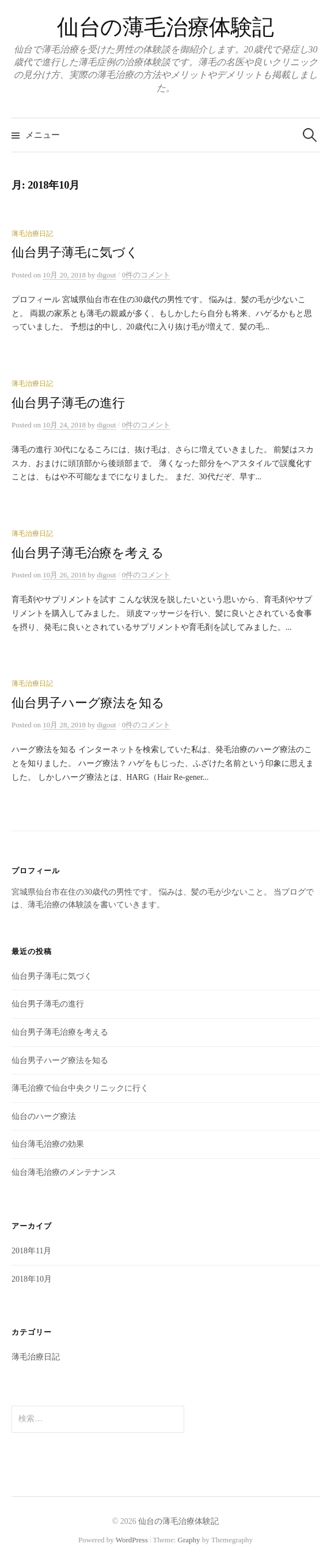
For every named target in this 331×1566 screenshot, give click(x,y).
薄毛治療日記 (32, 234)
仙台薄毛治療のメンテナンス (64, 1172)
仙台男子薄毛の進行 (68, 403)
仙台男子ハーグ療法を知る (88, 703)
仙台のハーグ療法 (44, 1116)
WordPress (132, 1539)
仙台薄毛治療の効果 (48, 1144)
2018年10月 (32, 1279)
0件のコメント (146, 275)
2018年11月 (31, 1250)
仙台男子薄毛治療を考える (87, 553)
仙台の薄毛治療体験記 (165, 27)
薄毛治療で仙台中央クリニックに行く (80, 1088)
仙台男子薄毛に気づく (75, 253)
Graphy (189, 1539)
